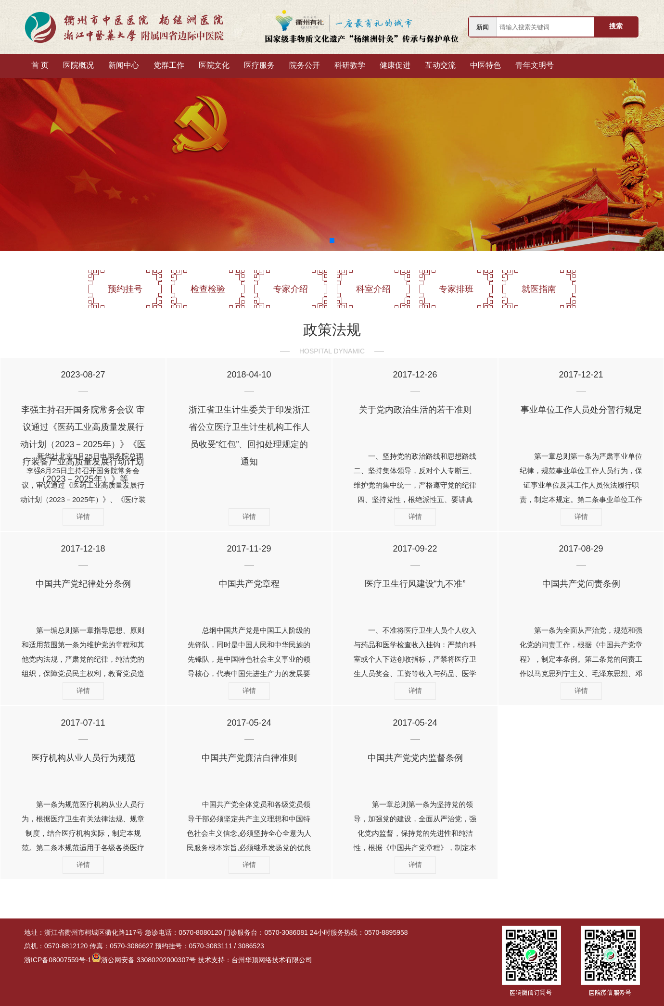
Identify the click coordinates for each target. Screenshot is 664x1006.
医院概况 (78, 65)
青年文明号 (534, 65)
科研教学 (349, 65)
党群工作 (168, 65)
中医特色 (485, 65)
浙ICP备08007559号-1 (57, 960)
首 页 (40, 65)
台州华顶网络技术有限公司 (271, 960)
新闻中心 (123, 65)
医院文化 (214, 65)
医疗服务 (259, 65)
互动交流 (440, 65)
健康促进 (395, 65)
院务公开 (304, 65)
